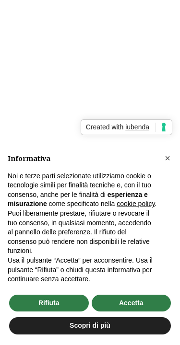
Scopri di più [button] (90, 325)
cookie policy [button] (136, 203)
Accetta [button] (131, 303)
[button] (167, 158)
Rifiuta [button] (49, 303)
